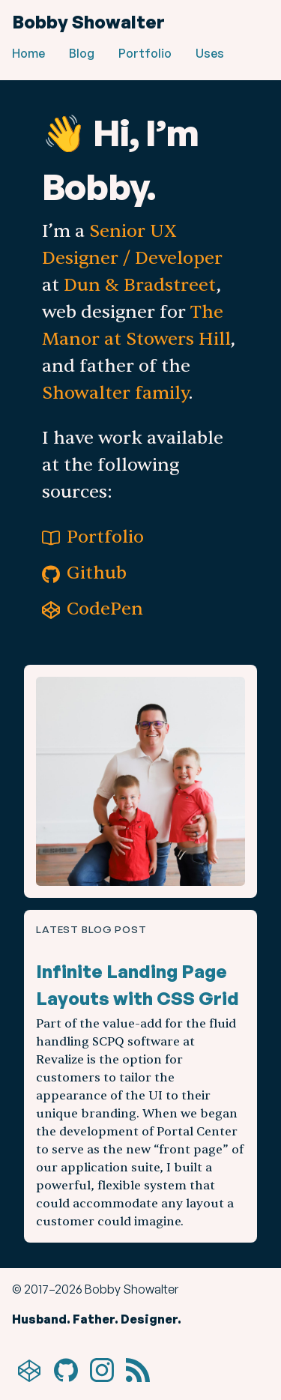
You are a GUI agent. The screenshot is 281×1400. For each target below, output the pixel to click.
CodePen (92, 609)
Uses (210, 53)
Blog (81, 53)
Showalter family (115, 393)
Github (84, 573)
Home (28, 53)
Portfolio (145, 53)
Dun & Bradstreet (140, 285)
